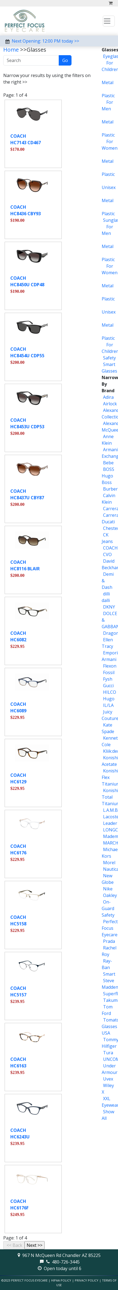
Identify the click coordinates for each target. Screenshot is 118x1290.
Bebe (108, 463)
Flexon (109, 666)
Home (11, 49)
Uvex (108, 1079)
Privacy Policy (86, 1280)
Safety (109, 358)
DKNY (109, 607)
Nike (108, 889)
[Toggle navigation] (109, 21)
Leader (110, 823)
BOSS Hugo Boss (108, 475)
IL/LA (108, 705)
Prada (109, 941)
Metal (107, 82)
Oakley (110, 895)
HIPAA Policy (61, 1280)
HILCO (109, 692)
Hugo (108, 699)
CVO (107, 554)
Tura (108, 1053)
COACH (110, 548)
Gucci (108, 686)
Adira (108, 397)
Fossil (108, 672)
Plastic (108, 96)
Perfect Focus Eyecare (110, 928)
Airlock (110, 404)
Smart (109, 974)
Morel (109, 863)
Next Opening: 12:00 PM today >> (45, 41)
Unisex (109, 187)
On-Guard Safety (108, 908)
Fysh (107, 679)
